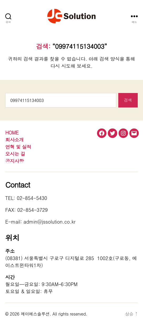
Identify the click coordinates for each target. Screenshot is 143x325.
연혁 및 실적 (18, 146)
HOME (11, 132)
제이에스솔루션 (35, 314)
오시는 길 (15, 154)
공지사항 (14, 161)
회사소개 (14, 139)
